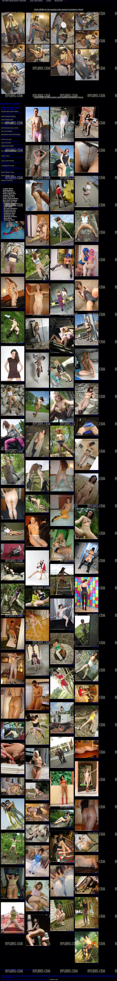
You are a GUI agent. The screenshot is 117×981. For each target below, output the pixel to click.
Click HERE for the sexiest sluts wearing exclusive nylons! (58, 9)
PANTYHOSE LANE (7, 172)
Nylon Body (8, 218)
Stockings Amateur (10, 216)
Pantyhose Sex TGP (10, 202)
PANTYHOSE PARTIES (8, 116)
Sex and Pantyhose (10, 208)
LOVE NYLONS (6, 139)
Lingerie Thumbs (9, 195)
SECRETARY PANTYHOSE (9, 111)
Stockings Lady (9, 215)
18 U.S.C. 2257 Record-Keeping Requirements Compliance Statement (17, 970)
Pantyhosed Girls (10, 205)
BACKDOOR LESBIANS (9, 151)
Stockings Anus (9, 220)
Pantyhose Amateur (10, 203)
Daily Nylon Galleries (10, 200)
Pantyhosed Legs (10, 210)
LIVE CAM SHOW (36, 1)
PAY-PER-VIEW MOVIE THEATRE (14, 1)
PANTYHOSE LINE (7, 123)
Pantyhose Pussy (10, 211)
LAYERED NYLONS (7, 166)
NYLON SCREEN (6, 131)
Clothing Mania (8, 190)
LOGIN (48, 1)
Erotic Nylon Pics (9, 197)
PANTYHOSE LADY (7, 175)
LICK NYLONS (6, 143)
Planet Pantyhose (9, 192)
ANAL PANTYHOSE (7, 161)
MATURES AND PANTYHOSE (10, 134)
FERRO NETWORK (7, 146)
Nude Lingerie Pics (9, 193)
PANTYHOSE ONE (7, 120)
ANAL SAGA (5, 156)
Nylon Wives (8, 207)
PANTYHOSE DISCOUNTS (9, 128)
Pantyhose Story (9, 213)
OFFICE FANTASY (7, 180)
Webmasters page (54, 979)
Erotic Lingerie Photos (10, 198)
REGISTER (59, 1)
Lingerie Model (8, 188)
